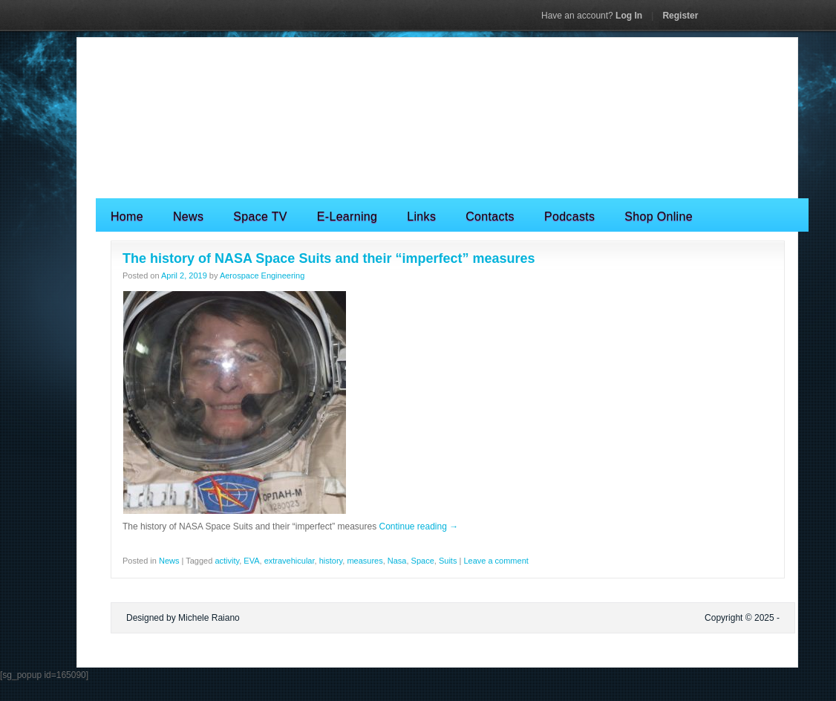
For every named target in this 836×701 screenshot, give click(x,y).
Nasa (397, 560)
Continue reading (418, 526)
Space (422, 560)
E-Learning (347, 216)
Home (127, 216)
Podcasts (569, 216)
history (331, 560)
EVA (251, 560)
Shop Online (658, 216)
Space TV (260, 216)
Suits (448, 560)
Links (421, 216)
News (188, 216)
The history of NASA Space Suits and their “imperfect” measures (329, 258)
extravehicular (289, 560)
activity (227, 560)
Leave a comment (495, 560)
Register (680, 15)
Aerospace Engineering (262, 275)
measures (364, 560)
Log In (591, 15)
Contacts (490, 216)
